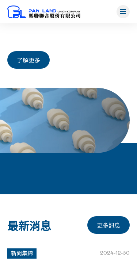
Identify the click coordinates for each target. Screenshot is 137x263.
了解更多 (28, 60)
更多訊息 (108, 225)
